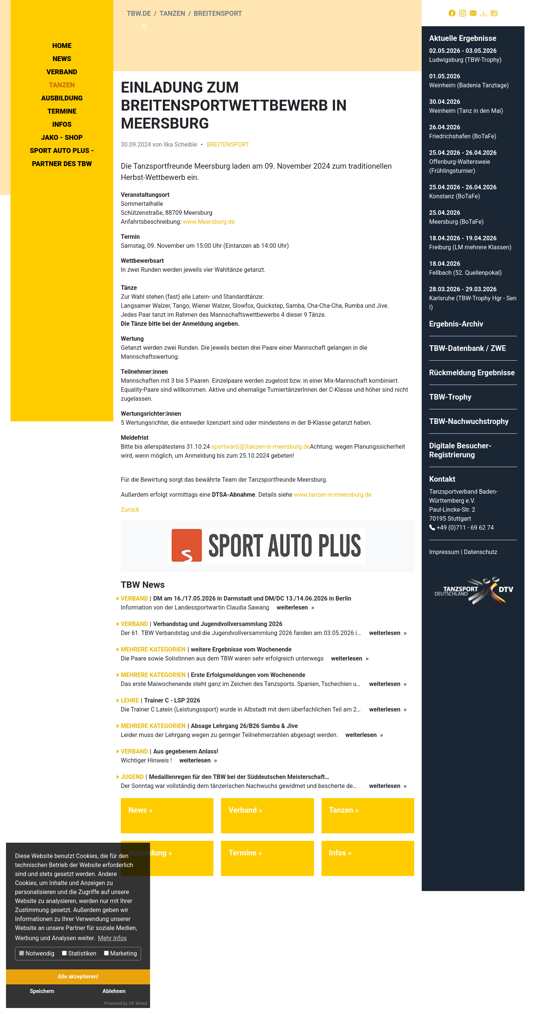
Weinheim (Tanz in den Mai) (466, 233)
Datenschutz (480, 674)
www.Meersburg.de (209, 344)
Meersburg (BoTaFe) (456, 344)
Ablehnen (113, 991)
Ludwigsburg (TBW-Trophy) (465, 182)
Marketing (120, 953)
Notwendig (36, 953)
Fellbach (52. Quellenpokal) (465, 395)
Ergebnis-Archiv (456, 446)
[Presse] (494, 13)
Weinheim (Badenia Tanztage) (469, 208)
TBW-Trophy (450, 519)
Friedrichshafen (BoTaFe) (462, 259)
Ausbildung (62, 165)
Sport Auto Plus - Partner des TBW (62, 224)
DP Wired (138, 1003)
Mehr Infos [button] (112, 938)
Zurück (130, 632)
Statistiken (79, 953)
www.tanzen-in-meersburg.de (332, 617)
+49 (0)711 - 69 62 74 (465, 650)
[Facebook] (452, 13)
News (62, 126)
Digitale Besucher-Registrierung (460, 573)
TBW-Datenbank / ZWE (467, 471)
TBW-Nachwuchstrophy (469, 544)
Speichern (42, 991)
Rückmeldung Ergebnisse (472, 495)
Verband (62, 139)
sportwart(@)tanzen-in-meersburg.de (260, 569)
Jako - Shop (62, 204)
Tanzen (62, 152)
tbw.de (139, 13)
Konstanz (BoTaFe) (454, 319)
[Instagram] (462, 13)
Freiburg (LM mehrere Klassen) (470, 370)
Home (62, 113)
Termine (61, 178)
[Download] (483, 13)
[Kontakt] (473, 13)
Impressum (444, 674)
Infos (62, 191)
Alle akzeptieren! (78, 977)
